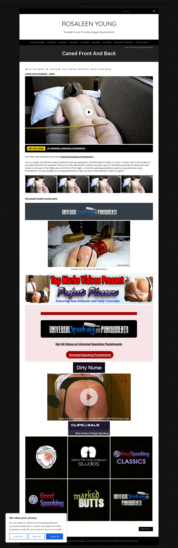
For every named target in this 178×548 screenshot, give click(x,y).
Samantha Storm (83, 69)
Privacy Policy (142, 42)
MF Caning (133, 47)
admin (42, 69)
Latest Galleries (37, 42)
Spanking (93, 69)
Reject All (36, 536)
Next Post (146, 529)
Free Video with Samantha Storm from (59, 156)
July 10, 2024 (32, 69)
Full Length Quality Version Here (41, 198)
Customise (18, 536)
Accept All (54, 536)
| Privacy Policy (131, 541)
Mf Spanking (72, 69)
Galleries (51, 42)
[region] (36, 527)
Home (127, 47)
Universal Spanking (104, 69)
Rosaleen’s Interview (123, 42)
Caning (64, 69)
